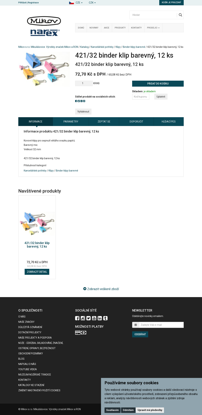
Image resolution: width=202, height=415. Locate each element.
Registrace (33, 2)
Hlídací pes (169, 121)
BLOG (21, 358)
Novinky (94, 28)
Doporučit (136, 121)
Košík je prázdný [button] (171, 2)
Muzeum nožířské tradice (34, 374)
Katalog (84, 47)
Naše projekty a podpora (35, 337)
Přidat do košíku (158, 83)
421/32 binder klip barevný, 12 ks (37, 244)
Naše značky (26, 321)
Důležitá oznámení (30, 327)
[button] (75, 2)
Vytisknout (83, 111)
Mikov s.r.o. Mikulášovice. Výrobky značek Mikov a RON (48, 47)
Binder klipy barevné (134, 47)
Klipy (118, 47)
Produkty (120, 28)
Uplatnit (161, 96)
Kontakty (136, 28)
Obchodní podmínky (30, 353)
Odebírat (140, 334)
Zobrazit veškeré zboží (101, 289)
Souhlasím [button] (112, 410)
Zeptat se (104, 121)
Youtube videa (27, 369)
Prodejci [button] (153, 28)
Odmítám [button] (128, 410)
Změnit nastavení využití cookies (39, 390)
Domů (81, 28)
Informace (35, 121)
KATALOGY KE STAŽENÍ (31, 385)
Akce (106, 28)
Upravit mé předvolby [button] (150, 410)
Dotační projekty (29, 332)
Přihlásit (22, 2)
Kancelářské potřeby (102, 47)
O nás (22, 316)
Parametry (71, 121)
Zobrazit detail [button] (37, 271)
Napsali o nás (27, 364)
